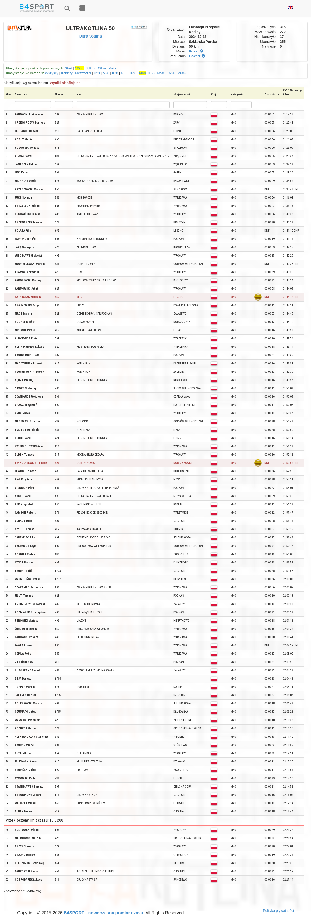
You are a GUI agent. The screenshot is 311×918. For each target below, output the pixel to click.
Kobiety (67, 73)
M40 (142, 73)
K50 (151, 73)
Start (68, 68)
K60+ (171, 73)
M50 (160, 73)
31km (90, 68)
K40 (133, 73)
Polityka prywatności (278, 911)
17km (79, 68)
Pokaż (196, 51)
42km (102, 68)
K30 (115, 73)
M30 (124, 73)
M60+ (181, 73)
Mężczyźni (83, 73)
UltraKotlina (90, 36)
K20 (97, 73)
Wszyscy (51, 73)
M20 (106, 73)
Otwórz (197, 56)
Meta (112, 68)
